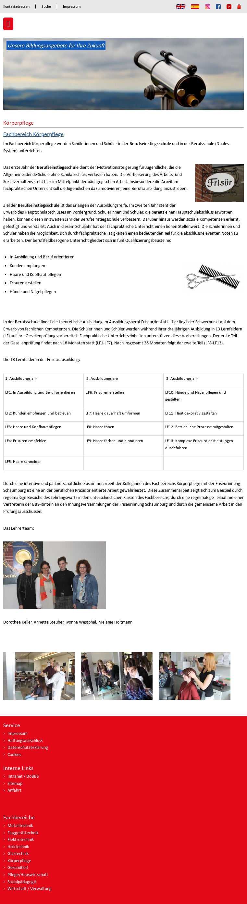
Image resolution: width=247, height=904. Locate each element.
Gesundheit (17, 867)
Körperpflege (19, 860)
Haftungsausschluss (25, 740)
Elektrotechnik (20, 839)
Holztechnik (18, 846)
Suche (46, 6)
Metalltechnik (20, 825)
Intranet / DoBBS (23, 776)
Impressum (72, 6)
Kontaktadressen (16, 6)
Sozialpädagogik (22, 881)
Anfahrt (14, 790)
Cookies (14, 754)
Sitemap (14, 783)
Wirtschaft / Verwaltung (29, 888)
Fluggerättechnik (22, 832)
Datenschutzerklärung (27, 747)
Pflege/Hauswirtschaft (27, 874)
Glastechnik (18, 853)
